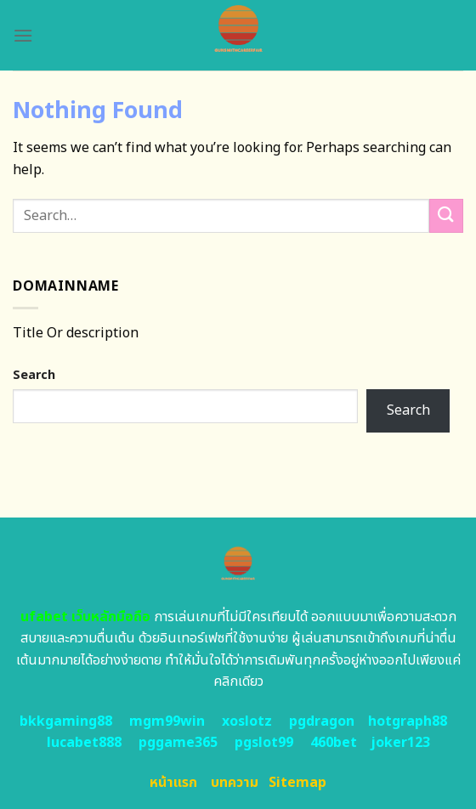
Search (34, 375)
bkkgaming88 (66, 721)
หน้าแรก (173, 782)
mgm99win (167, 721)
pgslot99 (264, 743)
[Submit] (446, 215)
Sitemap (297, 782)
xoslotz (247, 721)
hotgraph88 (407, 721)
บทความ (234, 782)
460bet (333, 743)
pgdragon (321, 721)
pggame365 (178, 743)
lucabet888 (84, 743)
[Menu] (23, 35)
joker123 (400, 743)
